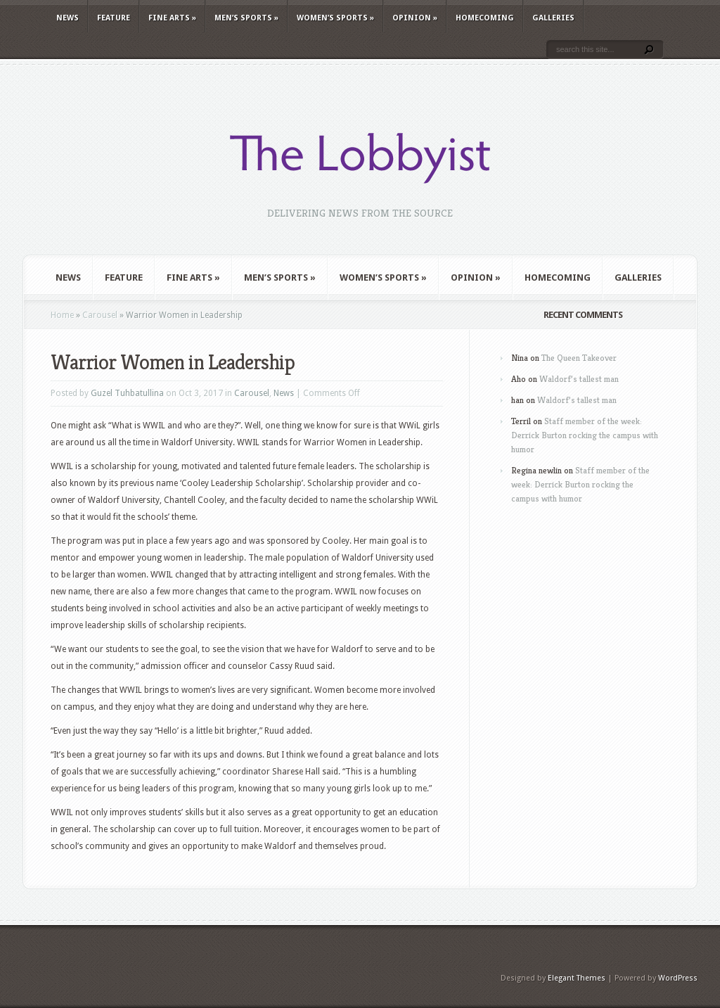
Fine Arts (172, 18)
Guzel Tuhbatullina (127, 393)
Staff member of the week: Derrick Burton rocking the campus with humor (584, 435)
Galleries (553, 18)
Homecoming (485, 18)
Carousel (99, 315)
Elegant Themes (576, 978)
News (67, 18)
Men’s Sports (246, 18)
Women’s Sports (335, 18)
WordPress (678, 978)
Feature (113, 18)
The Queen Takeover (579, 358)
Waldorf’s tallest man (579, 379)
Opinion (414, 18)
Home (62, 315)
